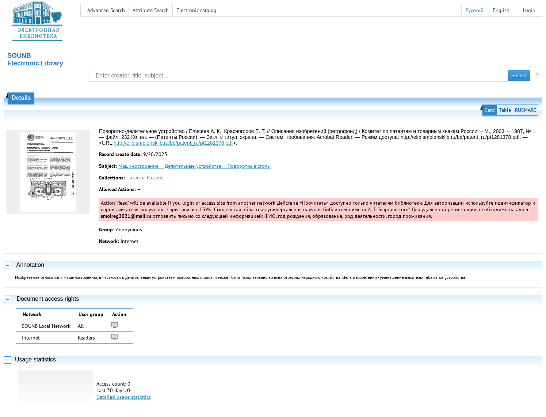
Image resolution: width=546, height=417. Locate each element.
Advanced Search (106, 10)
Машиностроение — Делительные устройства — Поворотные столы (194, 166)
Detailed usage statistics (123, 397)
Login (529, 10)
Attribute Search (151, 10)
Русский (474, 10)
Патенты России (144, 177)
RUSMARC (525, 110)
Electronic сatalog (196, 10)
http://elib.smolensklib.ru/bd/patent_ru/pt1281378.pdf (173, 143)
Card (490, 110)
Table (505, 110)
